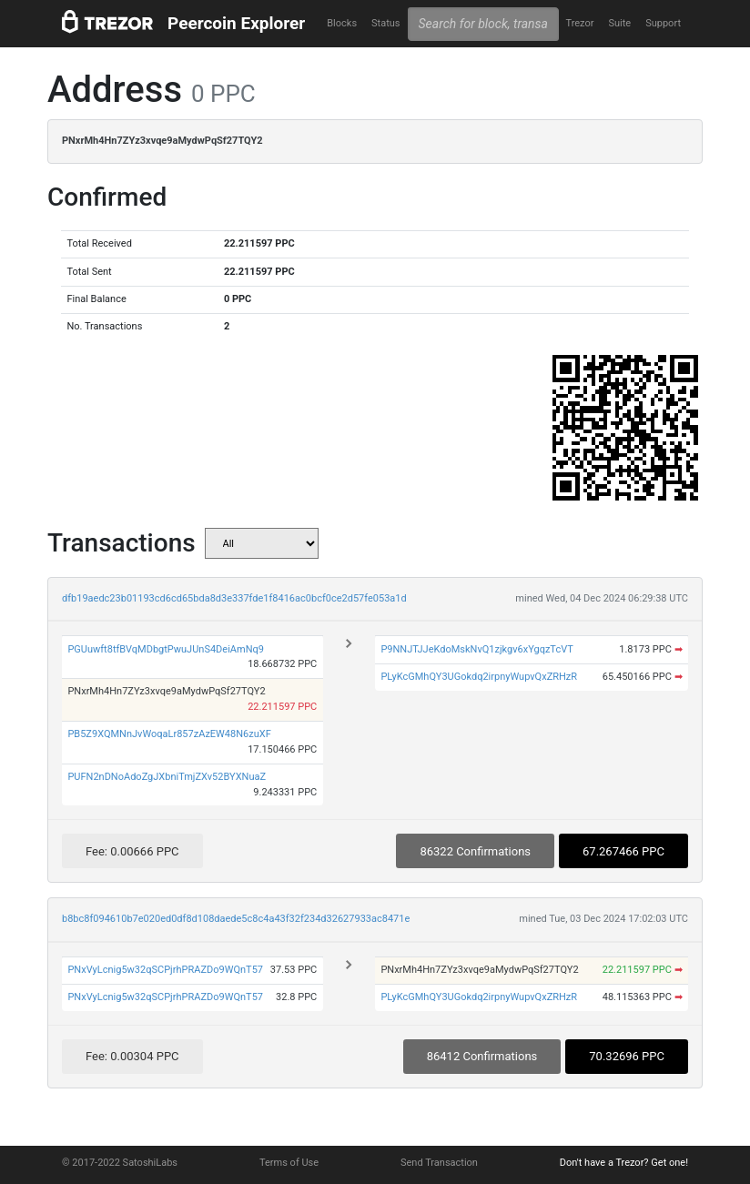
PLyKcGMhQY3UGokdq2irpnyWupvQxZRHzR (478, 677)
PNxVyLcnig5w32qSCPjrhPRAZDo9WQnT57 (165, 970)
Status (385, 23)
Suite (619, 23)
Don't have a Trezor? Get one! (624, 1163)
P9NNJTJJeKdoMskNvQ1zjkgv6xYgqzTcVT (476, 649)
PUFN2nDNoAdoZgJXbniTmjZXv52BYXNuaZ (166, 777)
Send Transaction (439, 1163)
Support (663, 23)
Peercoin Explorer (236, 23)
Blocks (342, 23)
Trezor (579, 23)
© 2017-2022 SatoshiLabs (119, 1163)
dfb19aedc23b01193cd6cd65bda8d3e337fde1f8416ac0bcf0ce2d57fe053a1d (234, 598)
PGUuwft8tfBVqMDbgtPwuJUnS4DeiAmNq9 (165, 649)
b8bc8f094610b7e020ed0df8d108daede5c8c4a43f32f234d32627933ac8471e (236, 919)
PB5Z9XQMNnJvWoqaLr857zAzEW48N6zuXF (168, 734)
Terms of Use (289, 1163)
